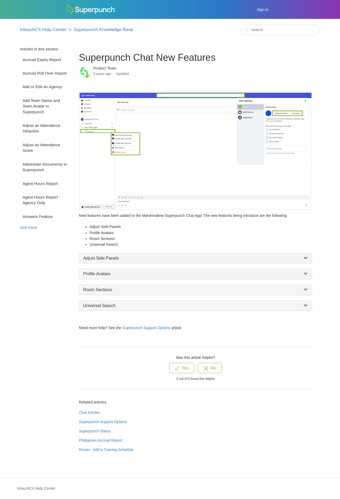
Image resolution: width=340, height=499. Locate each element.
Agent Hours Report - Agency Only (41, 200)
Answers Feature (38, 216)
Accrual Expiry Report (42, 59)
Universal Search (99, 305)
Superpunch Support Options (146, 328)
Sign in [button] (263, 9)
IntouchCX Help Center (43, 29)
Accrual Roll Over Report (45, 73)
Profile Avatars (96, 274)
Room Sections (97, 289)
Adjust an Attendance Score (41, 148)
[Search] (280, 29)
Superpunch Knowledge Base (103, 29)
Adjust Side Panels (101, 258)
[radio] (181, 368)
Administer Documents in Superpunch (45, 167)
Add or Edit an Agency (42, 86)
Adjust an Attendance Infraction (41, 128)
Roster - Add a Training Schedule (106, 450)
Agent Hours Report (40, 183)
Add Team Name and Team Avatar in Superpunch (41, 106)
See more (28, 227)
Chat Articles (89, 412)
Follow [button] (301, 70)
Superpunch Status (94, 431)
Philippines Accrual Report (100, 440)
